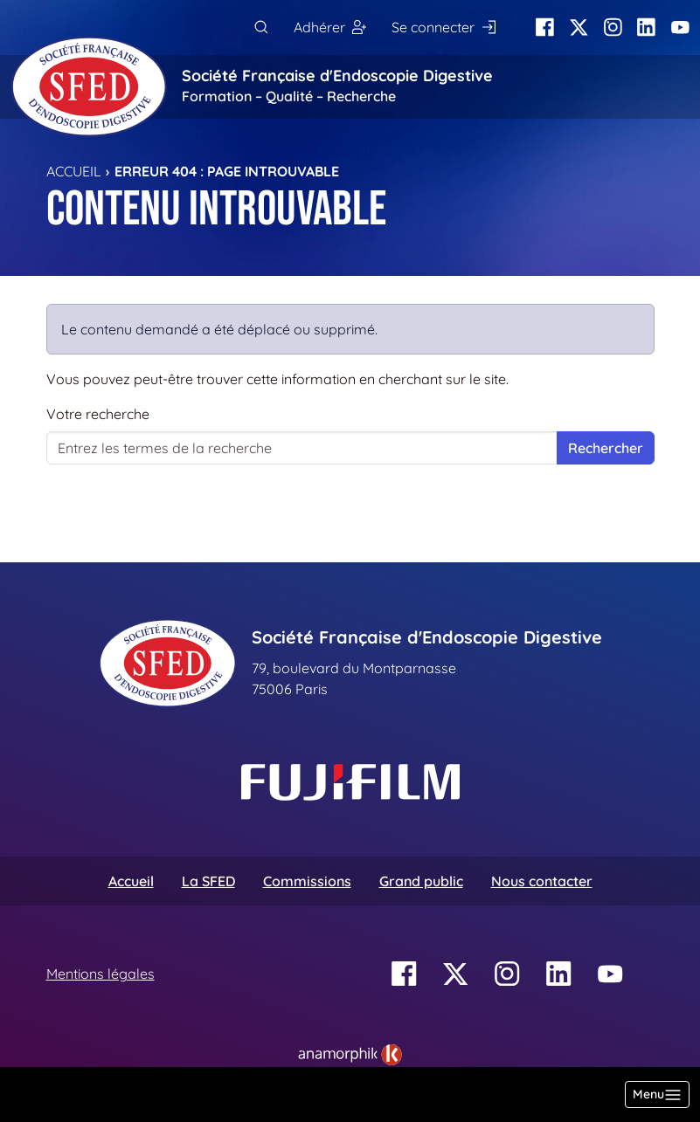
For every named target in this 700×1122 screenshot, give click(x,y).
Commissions (307, 881)
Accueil (73, 171)
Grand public (421, 881)
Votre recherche (97, 414)
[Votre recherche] (302, 448)
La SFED (208, 881)
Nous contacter (542, 881)
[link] (350, 1054)
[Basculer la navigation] (657, 1094)
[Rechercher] (261, 27)
